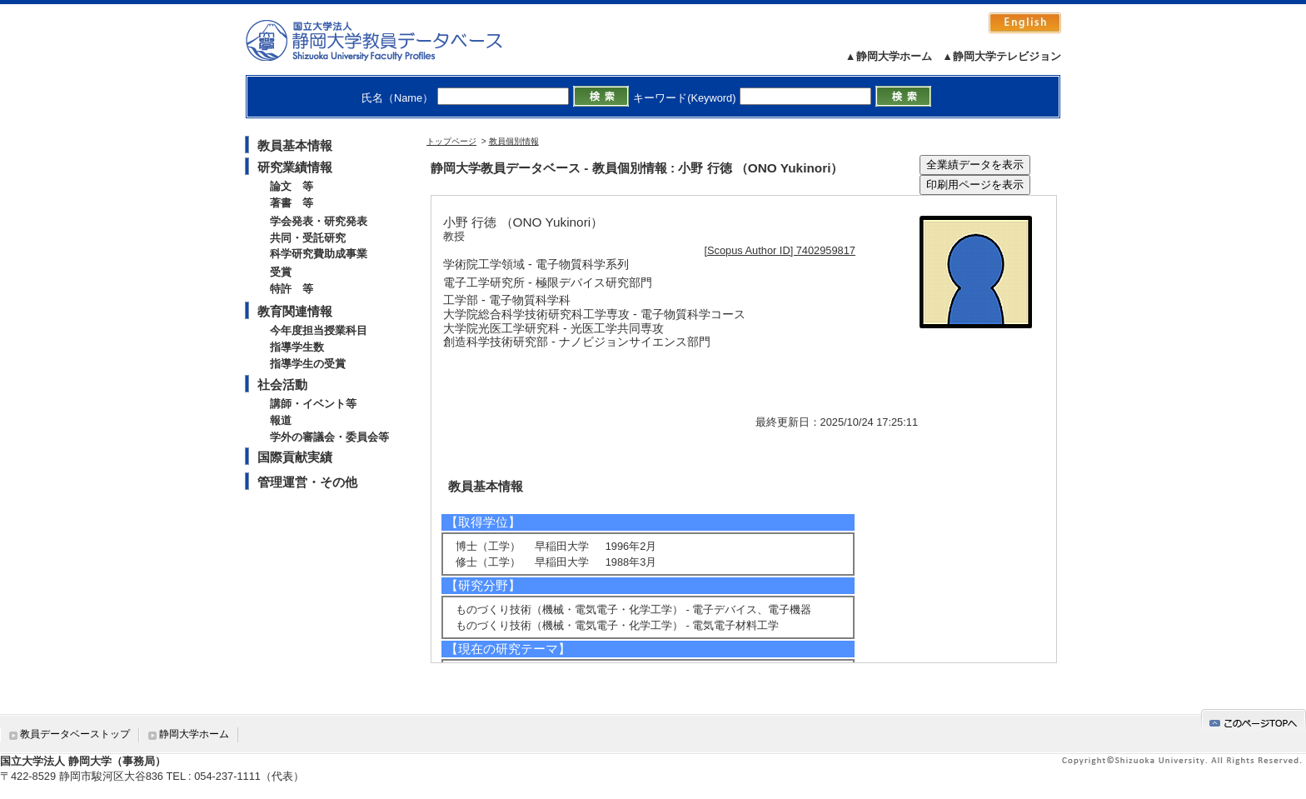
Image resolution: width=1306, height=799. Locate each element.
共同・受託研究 (308, 238)
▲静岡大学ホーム (888, 56)
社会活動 (282, 384)
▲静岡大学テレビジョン (1001, 56)
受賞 (281, 272)
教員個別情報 (514, 141)
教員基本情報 (294, 145)
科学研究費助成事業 (318, 253)
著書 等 (291, 203)
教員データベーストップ (75, 734)
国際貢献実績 (294, 457)
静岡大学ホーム (194, 734)
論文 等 (291, 186)
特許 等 (291, 288)
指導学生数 (297, 347)
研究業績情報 (294, 167)
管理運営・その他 (307, 482)
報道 (281, 420)
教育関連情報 (294, 311)
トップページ (451, 141)
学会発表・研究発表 (318, 221)
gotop (1253, 720)
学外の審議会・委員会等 (329, 437)
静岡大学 (391, 40)
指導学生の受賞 (308, 363)
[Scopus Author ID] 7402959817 (780, 250)
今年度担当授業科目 (318, 330)
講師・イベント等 (313, 403)
